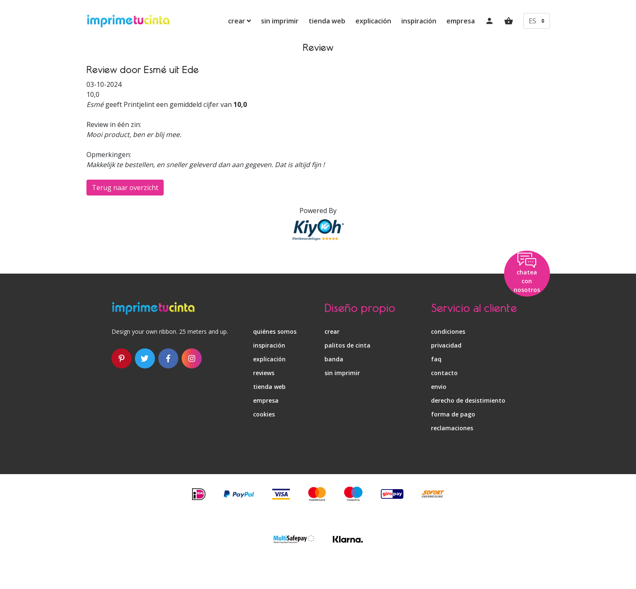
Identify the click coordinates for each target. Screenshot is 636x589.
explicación (373, 20)
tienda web (327, 20)
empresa (460, 20)
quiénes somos (274, 331)
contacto (444, 373)
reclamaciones (452, 428)
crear (239, 20)
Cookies (264, 414)
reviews (263, 373)
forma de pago (453, 414)
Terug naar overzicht (125, 187)
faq (436, 359)
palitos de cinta (347, 345)
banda (333, 359)
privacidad (446, 345)
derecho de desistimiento (468, 400)
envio (438, 387)
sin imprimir (280, 20)
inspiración (418, 20)
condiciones (448, 331)
